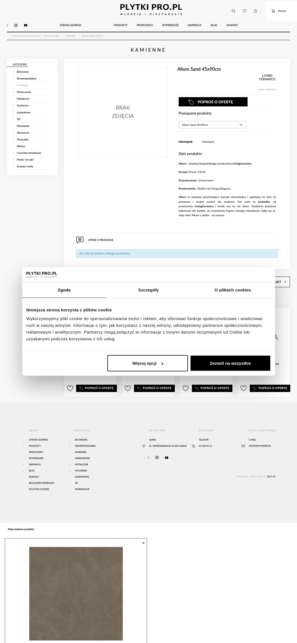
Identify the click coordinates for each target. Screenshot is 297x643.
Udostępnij (208, 134)
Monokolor (82, 476)
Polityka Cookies (39, 476)
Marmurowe (82, 445)
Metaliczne (81, 451)
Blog (32, 457)
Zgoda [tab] (64, 289)
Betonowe (81, 426)
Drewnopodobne (85, 432)
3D (76, 469)
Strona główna (38, 426)
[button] (233, 8)
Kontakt (34, 463)
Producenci (36, 438)
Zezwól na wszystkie (230, 363)
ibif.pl (271, 463)
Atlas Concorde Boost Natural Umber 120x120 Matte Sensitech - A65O (75, 629)
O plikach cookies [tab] (233, 289)
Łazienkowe (82, 463)
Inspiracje (35, 451)
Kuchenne (81, 457)
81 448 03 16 (205, 432)
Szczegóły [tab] (148, 289)
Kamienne (81, 438)
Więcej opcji (148, 363)
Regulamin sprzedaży (41, 469)
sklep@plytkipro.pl (260, 432)
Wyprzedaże (36, 445)
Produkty (35, 432)
